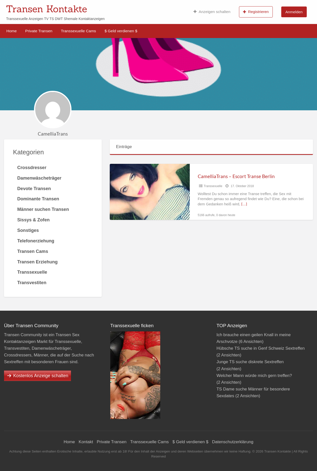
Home (11, 31)
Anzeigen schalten (212, 12)
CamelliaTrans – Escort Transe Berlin (236, 176)
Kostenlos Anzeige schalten (40, 375)
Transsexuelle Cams (78, 31)
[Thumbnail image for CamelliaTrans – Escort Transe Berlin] (150, 192)
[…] (244, 204)
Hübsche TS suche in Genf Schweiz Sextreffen (260, 348)
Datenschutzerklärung (232, 441)
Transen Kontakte (46, 9)
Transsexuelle (213, 186)
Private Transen (38, 31)
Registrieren (256, 12)
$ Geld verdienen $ (120, 31)
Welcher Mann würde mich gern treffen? (254, 375)
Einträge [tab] (124, 146)
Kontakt (86, 441)
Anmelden (293, 12)
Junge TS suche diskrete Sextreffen (250, 361)
